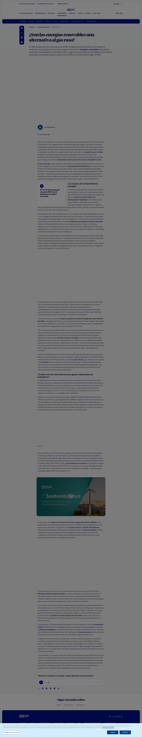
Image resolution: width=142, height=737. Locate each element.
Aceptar (112, 732)
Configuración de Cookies (11, 732)
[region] (71, 730)
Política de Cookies (108, 727)
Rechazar (125, 732)
